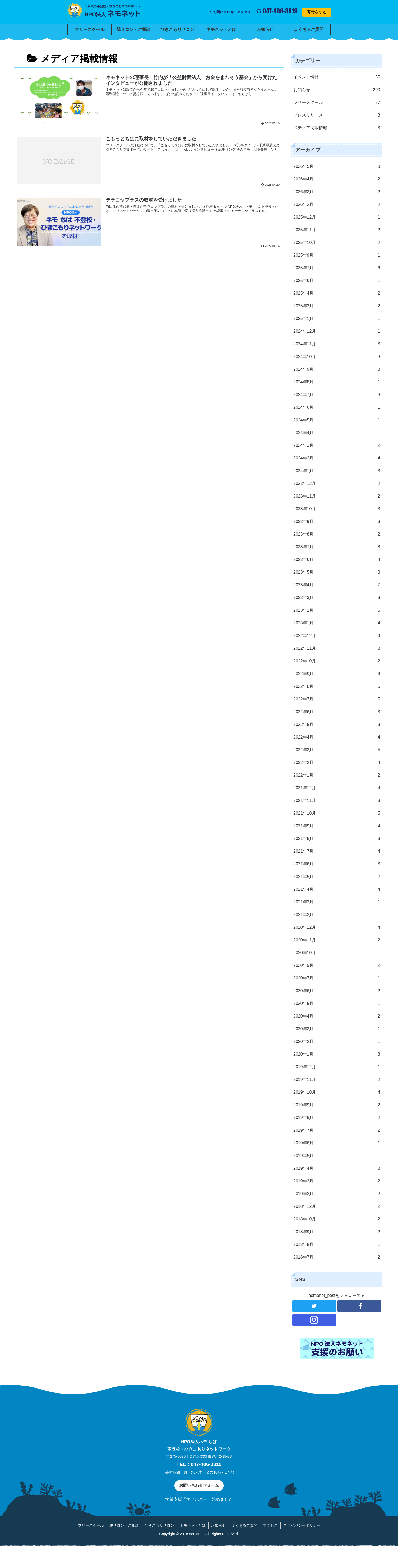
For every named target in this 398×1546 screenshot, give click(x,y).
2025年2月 (336, 306)
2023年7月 (336, 547)
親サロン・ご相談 (124, 1525)
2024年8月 (336, 382)
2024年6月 (336, 407)
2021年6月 (336, 864)
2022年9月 (336, 673)
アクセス (270, 1525)
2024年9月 (336, 369)
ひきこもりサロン (159, 1525)
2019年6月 (336, 1143)
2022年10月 (336, 661)
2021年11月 (336, 800)
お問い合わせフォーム (199, 1485)
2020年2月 (336, 1041)
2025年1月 (336, 318)
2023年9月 (336, 521)
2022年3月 (336, 750)
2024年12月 (336, 331)
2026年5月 (336, 166)
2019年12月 (336, 1067)
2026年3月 (336, 192)
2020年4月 (336, 1016)
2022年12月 (336, 635)
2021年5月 (336, 876)
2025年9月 (336, 255)
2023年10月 (336, 509)
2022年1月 (336, 775)
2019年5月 (336, 1155)
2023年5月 (336, 572)
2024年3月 (336, 445)
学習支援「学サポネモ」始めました (199, 1499)
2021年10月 (336, 813)
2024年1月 (336, 471)
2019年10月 (336, 1092)
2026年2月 (336, 204)
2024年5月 (336, 420)
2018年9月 (336, 1232)
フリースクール (336, 102)
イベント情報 (336, 77)
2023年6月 (336, 559)
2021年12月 (336, 788)
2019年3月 (336, 1181)
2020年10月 (336, 953)
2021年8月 (336, 838)
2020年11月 (336, 940)
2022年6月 (336, 712)
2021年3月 (336, 902)
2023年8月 (336, 534)
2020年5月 (336, 1003)
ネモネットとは (193, 1525)
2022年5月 (336, 724)
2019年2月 (336, 1193)
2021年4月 (336, 889)
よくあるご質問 (244, 1525)
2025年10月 (336, 242)
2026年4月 (336, 179)
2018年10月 (336, 1219)
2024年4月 (336, 433)
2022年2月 (336, 762)
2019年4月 (336, 1168)
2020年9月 (336, 965)
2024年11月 (336, 344)
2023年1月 (336, 623)
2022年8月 (336, 686)
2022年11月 (336, 648)
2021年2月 (336, 914)
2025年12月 (336, 217)
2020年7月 (336, 978)
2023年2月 (336, 610)
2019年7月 (336, 1130)
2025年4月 (336, 293)
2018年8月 (336, 1244)
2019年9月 (336, 1105)
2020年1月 (336, 1054)
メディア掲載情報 (336, 128)
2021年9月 (336, 826)
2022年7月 (336, 699)
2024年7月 (336, 394)
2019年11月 (336, 1079)
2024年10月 (336, 356)
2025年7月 (336, 268)
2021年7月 (336, 851)
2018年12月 (336, 1206)
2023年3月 (336, 597)
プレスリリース (336, 115)
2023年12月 (336, 483)
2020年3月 (336, 1029)
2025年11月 (336, 230)
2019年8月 (336, 1117)
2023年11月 (336, 496)
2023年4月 (336, 585)
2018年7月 (336, 1257)
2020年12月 (336, 927)
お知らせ (336, 90)
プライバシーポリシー (301, 1525)
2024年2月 (336, 458)
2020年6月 (336, 991)
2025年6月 (336, 280)
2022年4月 (336, 737)
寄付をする (317, 12)
